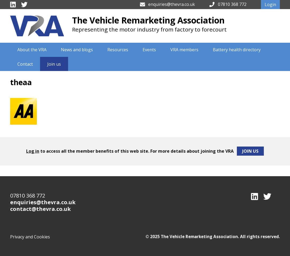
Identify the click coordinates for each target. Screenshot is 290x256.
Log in (32, 151)
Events (149, 50)
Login (270, 4)
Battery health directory (237, 50)
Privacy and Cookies (30, 237)
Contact (25, 64)
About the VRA (31, 50)
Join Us (250, 151)
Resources (117, 50)
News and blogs (77, 50)
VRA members (184, 50)
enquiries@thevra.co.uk (171, 4)
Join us (54, 64)
